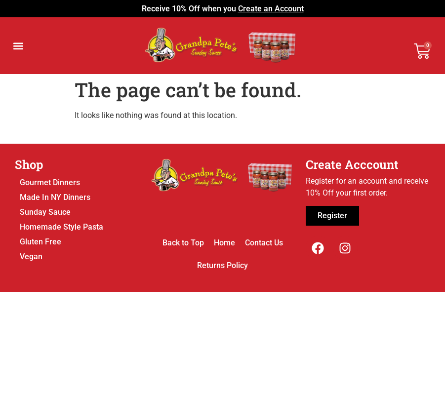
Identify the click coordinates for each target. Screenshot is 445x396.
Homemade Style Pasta (61, 227)
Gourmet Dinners (50, 182)
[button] (18, 46)
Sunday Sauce (45, 212)
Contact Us (264, 242)
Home (224, 242)
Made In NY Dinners (55, 197)
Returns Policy (222, 265)
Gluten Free (40, 241)
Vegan (31, 256)
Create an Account (271, 8)
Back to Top (183, 242)
